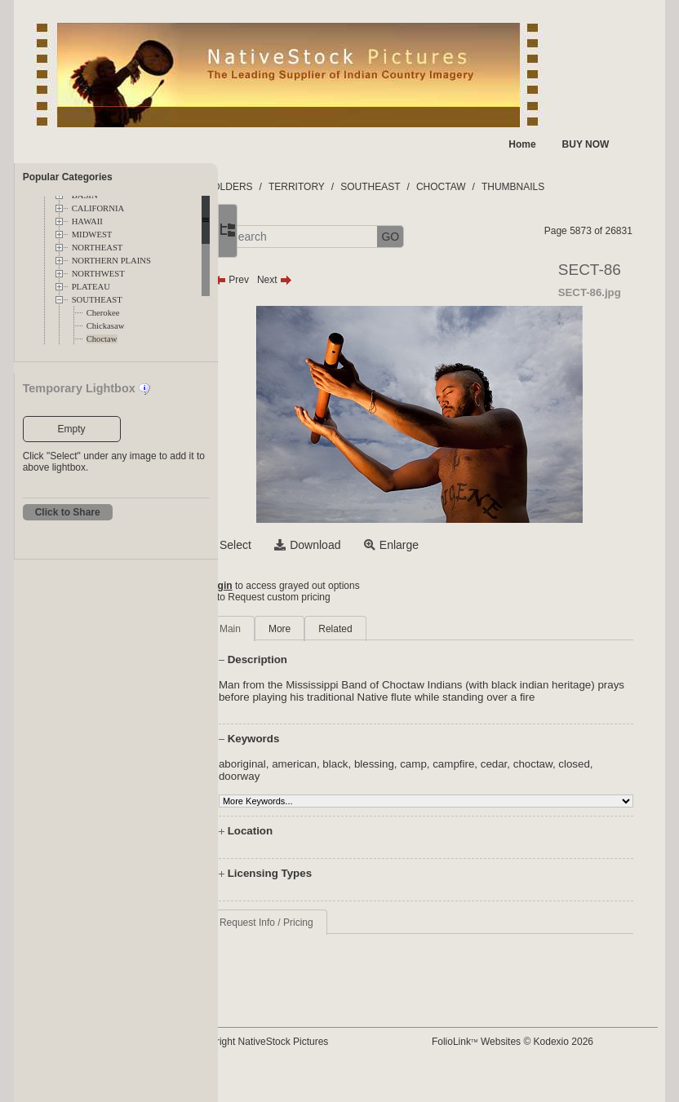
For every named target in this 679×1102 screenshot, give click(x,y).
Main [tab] (295, 629)
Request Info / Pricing (332, 934)
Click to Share (67, 512)
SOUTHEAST (97, 299)
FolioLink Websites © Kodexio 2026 (543, 1041)
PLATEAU (91, 286)
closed (300, 788)
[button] (275, 237)
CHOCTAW (506, 187)
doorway (342, 788)
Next (339, 279)
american (359, 776)
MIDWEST (92, 234)
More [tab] (345, 629)
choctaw (597, 776)
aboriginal (307, 776)
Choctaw (102, 338)
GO (455, 236)
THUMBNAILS (578, 187)
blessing (439, 776)
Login (284, 585)
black (400, 776)
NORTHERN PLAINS (111, 260)
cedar (558, 776)
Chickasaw (106, 325)
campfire (518, 776)
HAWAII (87, 221)
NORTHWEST (98, 273)
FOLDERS (295, 187)
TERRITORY (362, 187)
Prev (296, 279)
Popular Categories (68, 177)
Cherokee (103, 312)
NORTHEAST (97, 247)
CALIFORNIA (98, 208)
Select (301, 544)
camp (478, 776)
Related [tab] (400, 629)
